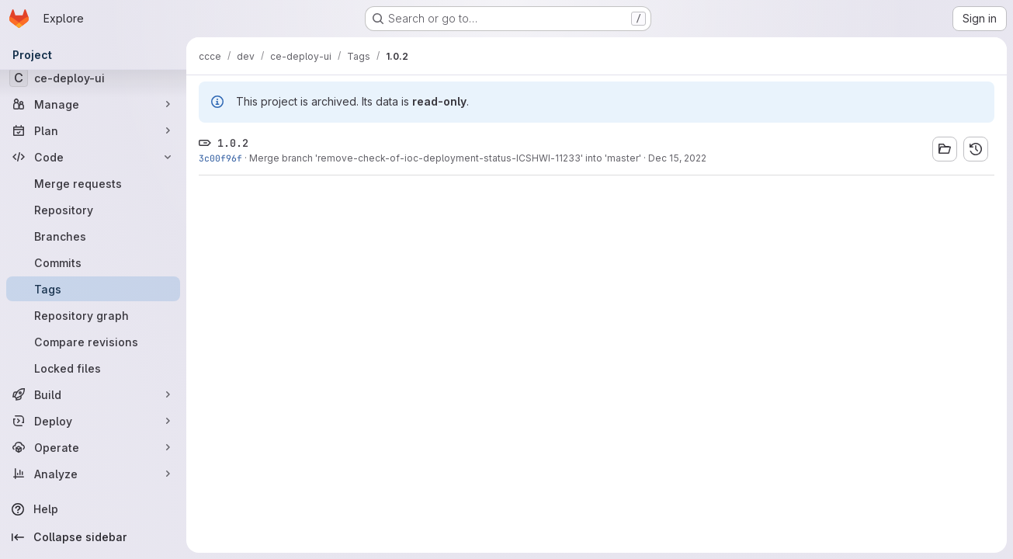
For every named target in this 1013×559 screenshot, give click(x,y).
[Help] (93, 509)
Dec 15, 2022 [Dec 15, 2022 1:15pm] (677, 158)
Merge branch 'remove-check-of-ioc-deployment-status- (382, 158)
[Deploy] (93, 420)
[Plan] (93, 130)
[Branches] (93, 236)
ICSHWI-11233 (548, 158)
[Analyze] (93, 473)
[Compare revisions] (93, 341)
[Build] (93, 394)
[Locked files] (93, 368)
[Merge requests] (93, 183)
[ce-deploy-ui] (93, 77)
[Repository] (93, 209)
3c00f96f (220, 158)
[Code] (93, 156)
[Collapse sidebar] (93, 537)
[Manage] (93, 104)
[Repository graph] (93, 315)
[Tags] (93, 288)
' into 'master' (611, 158)
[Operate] (93, 447)
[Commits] (93, 262)
